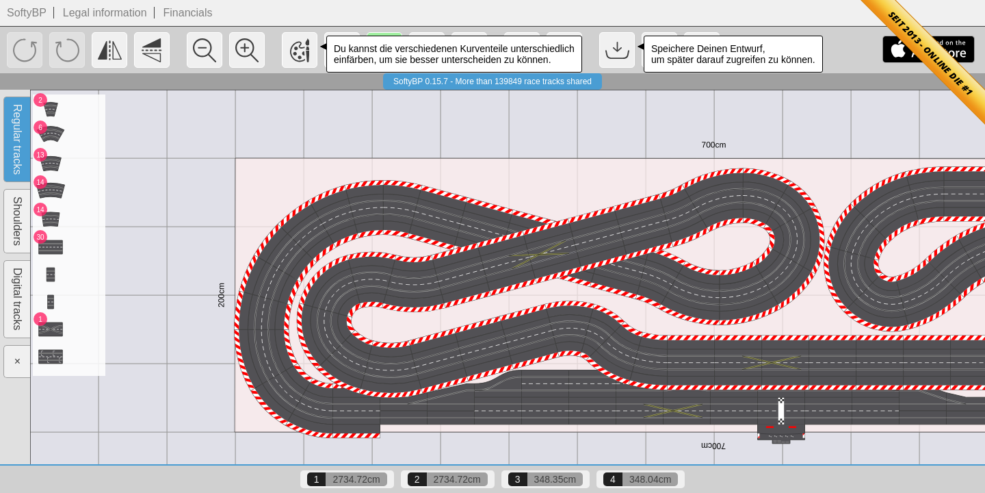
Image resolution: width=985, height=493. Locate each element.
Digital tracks (17, 299)
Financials (188, 12)
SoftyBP (27, 12)
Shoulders (17, 221)
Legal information (105, 12)
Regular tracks (17, 139)
